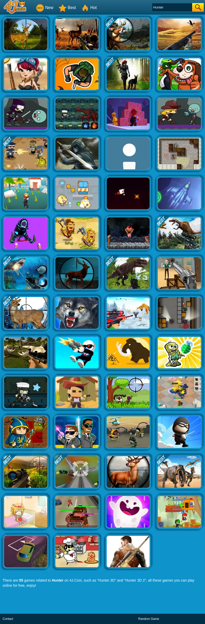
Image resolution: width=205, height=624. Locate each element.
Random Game (148, 619)
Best (67, 7)
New (44, 7)
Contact (8, 619)
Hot (89, 7)
